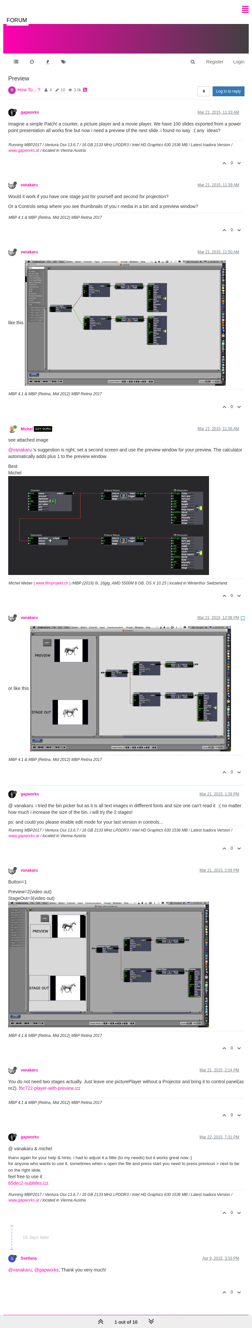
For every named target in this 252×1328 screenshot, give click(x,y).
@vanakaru (20, 443)
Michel (27, 422)
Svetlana (29, 1251)
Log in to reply (228, 84)
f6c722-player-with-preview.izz (50, 1081)
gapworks (30, 105)
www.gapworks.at (24, 144)
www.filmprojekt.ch (52, 576)
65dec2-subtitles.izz (28, 1176)
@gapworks (46, 1263)
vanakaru (29, 178)
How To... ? (28, 83)
